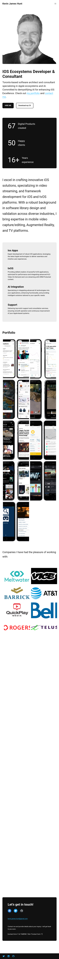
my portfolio (33, 93)
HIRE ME (8, 105)
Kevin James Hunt (12, 3)
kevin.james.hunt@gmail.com (18, 919)
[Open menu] (55, 3)
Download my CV (25, 105)
